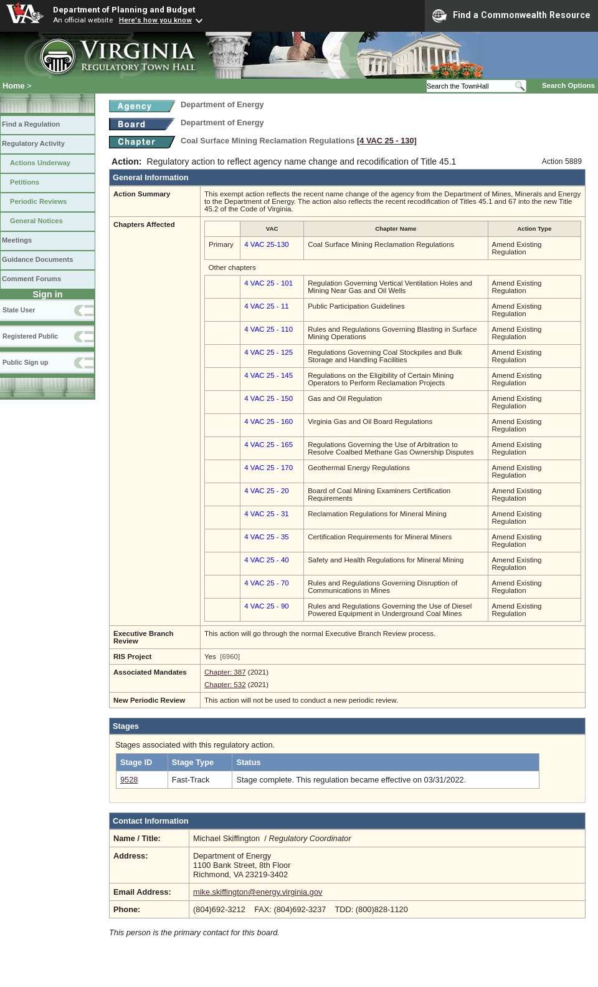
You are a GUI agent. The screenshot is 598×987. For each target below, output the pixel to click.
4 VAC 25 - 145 (268, 375)
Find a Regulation (31, 124)
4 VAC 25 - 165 (268, 444)
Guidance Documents (37, 259)
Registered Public (30, 336)
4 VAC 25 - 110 (268, 329)
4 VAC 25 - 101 (268, 283)
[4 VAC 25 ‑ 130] (387, 140)
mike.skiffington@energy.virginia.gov (257, 892)
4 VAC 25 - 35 (266, 537)
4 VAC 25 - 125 (268, 352)
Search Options (568, 85)
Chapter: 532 (225, 684)
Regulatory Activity (33, 143)
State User (18, 310)
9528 (129, 779)
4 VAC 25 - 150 (268, 398)
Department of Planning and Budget (124, 9)
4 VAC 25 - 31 (266, 514)
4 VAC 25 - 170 (268, 467)
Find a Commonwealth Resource (511, 15)
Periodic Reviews (38, 201)
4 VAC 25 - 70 (266, 583)
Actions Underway (40, 162)
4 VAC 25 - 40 (266, 560)
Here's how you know (155, 20)
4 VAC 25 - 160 (268, 421)
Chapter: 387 (225, 672)
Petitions (24, 182)
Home (13, 85)
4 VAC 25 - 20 (266, 490)
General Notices (36, 220)
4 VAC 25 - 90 (266, 606)
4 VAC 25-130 (266, 244)
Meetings (17, 240)
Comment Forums (31, 278)
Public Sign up (25, 362)
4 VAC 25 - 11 (266, 306)
